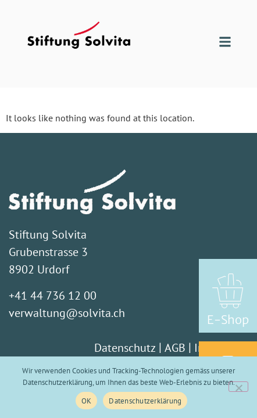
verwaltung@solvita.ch (67, 312)
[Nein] (238, 386)
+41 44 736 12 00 (53, 295)
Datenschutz (125, 347)
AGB (175, 347)
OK (86, 401)
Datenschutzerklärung (145, 401)
